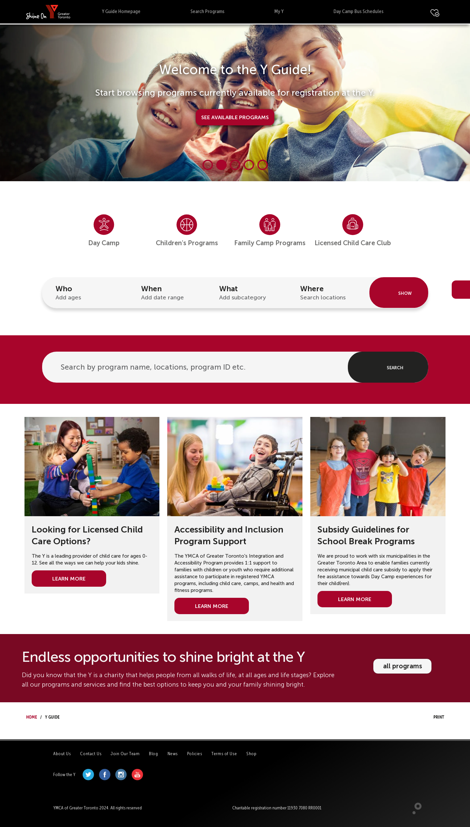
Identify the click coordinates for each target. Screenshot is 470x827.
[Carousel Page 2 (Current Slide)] (221, 165)
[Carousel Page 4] (249, 165)
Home (31, 716)
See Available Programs (235, 116)
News (173, 753)
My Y (279, 11)
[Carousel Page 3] (235, 165)
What (250, 293)
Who (86, 293)
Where (331, 293)
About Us (62, 753)
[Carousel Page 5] (262, 165)
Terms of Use (224, 753)
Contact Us (90, 753)
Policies (194, 753)
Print (432, 716)
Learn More (69, 578)
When (170, 293)
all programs (402, 666)
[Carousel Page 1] (208, 165)
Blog (153, 753)
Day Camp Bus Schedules (358, 11)
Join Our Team (125, 753)
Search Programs (207, 11)
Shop (251, 753)
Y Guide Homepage (121, 11)
